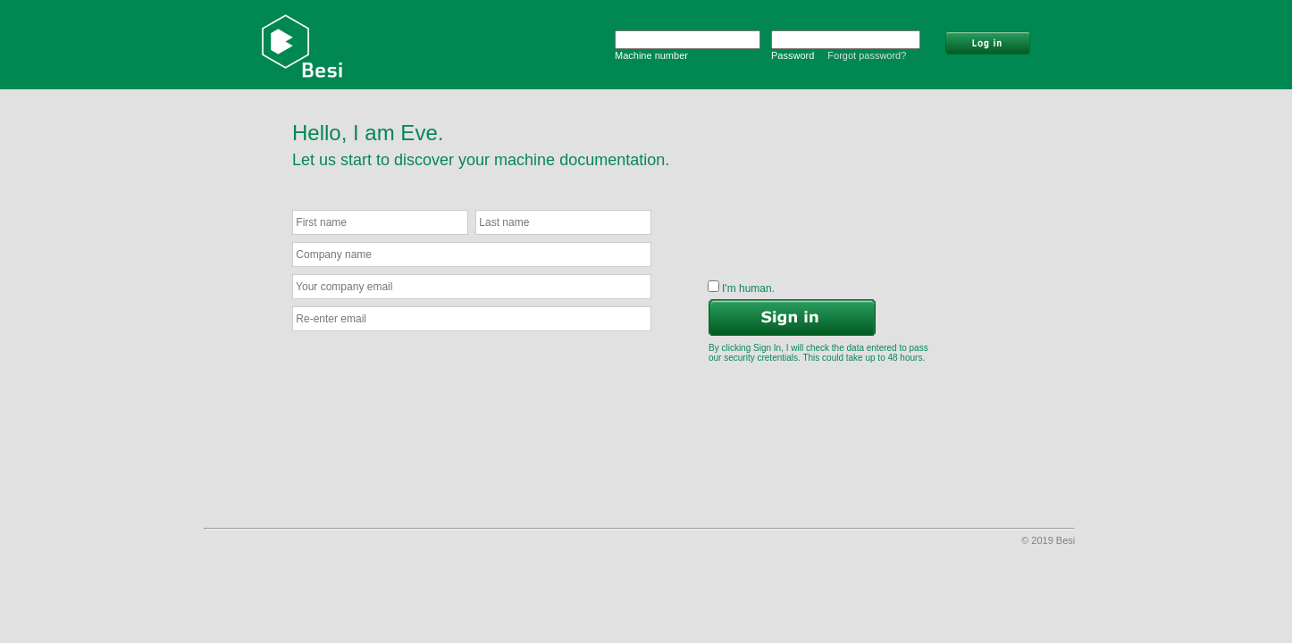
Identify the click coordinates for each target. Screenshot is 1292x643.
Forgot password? (866, 55)
